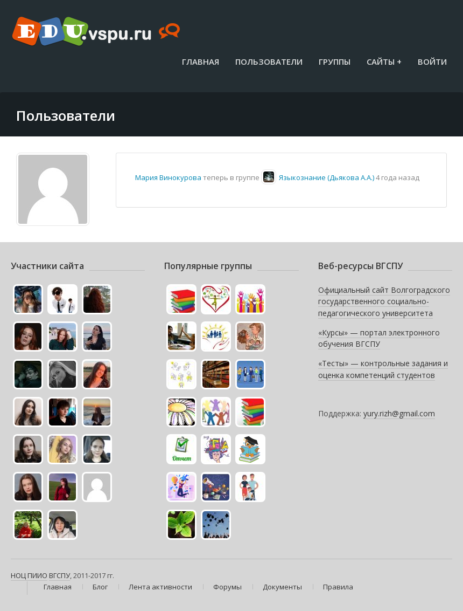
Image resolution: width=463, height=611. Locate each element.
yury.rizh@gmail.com (399, 413)
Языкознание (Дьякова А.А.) (326, 177)
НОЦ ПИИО (29, 575)
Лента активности (160, 587)
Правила (338, 587)
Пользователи (269, 61)
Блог (100, 587)
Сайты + (384, 61)
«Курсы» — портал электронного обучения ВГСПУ (379, 338)
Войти (432, 61)
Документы (282, 587)
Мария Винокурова (168, 177)
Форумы (227, 587)
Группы (334, 61)
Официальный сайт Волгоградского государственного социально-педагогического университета (384, 301)
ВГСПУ (59, 575)
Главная (200, 61)
